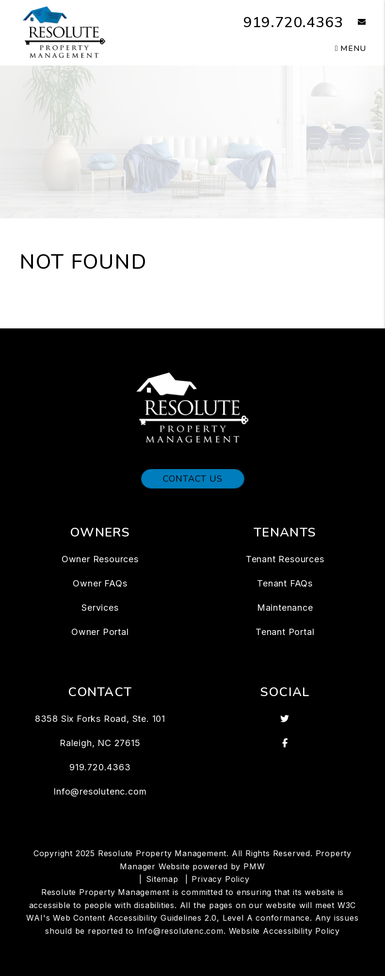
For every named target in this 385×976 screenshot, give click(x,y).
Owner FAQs (100, 583)
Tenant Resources (285, 559)
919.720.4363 (293, 23)
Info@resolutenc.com (99, 791)
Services (99, 607)
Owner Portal (100, 632)
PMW (254, 866)
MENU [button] (350, 48)
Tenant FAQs (285, 583)
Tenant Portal (285, 632)
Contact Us (193, 479)
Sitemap (162, 879)
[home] (64, 32)
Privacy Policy (220, 879)
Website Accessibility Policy (284, 931)
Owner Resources (100, 559)
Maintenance (285, 607)
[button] (354, 22)
